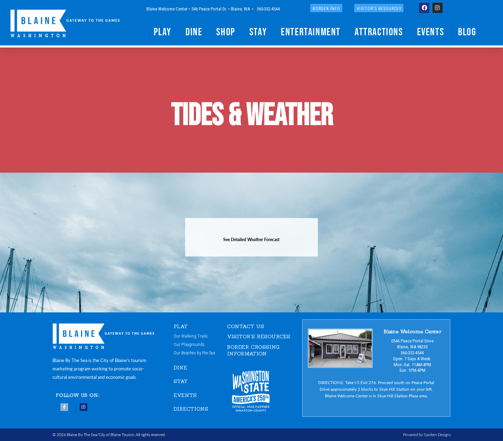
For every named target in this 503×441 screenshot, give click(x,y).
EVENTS (185, 395)
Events (430, 31)
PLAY (181, 326)
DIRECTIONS (191, 409)
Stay (258, 31)
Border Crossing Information (253, 350)
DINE (180, 367)
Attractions (379, 31)
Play (163, 31)
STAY (181, 381)
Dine (193, 31)
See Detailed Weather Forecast (251, 240)
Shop (225, 31)
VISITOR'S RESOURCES (258, 336)
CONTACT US (245, 326)
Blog (467, 31)
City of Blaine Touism (116, 435)
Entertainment (311, 31)
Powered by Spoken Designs (427, 435)
